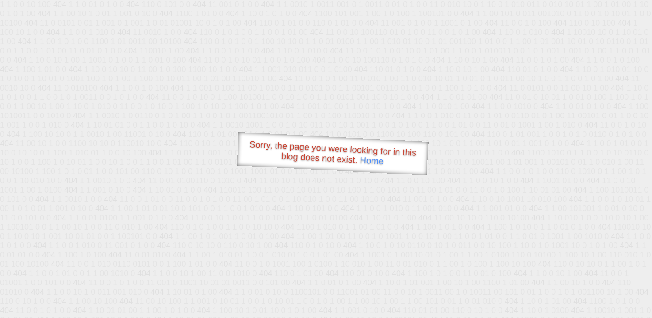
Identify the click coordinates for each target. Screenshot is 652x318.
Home (372, 160)
